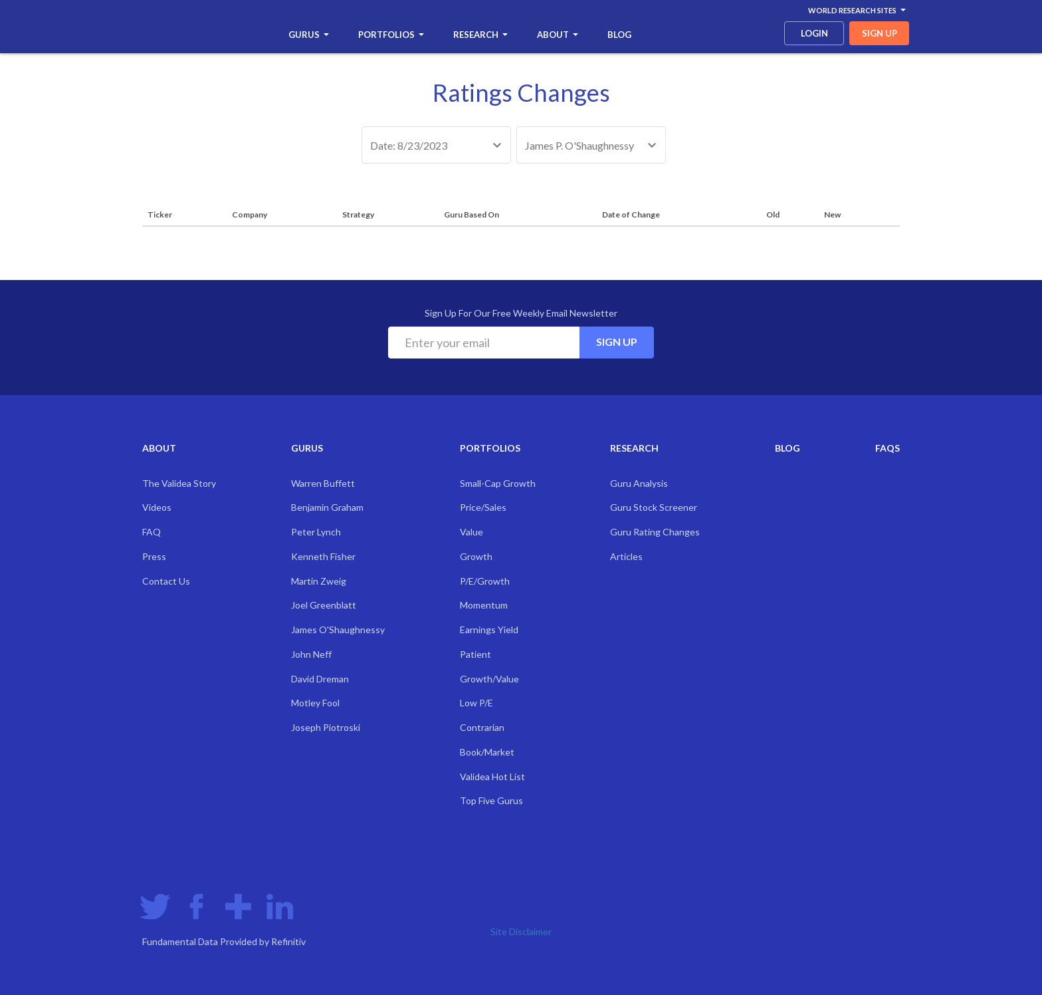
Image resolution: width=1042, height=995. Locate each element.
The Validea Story (179, 483)
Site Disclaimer (521, 931)
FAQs (887, 448)
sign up (879, 33)
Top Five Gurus (491, 800)
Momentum (484, 605)
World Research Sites (857, 10)
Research (480, 34)
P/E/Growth (485, 581)
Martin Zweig (318, 581)
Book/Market (487, 752)
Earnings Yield (489, 629)
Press (154, 556)
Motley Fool (315, 702)
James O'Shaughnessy (338, 629)
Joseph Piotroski (325, 727)
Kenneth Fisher (323, 556)
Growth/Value (489, 678)
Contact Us (166, 581)
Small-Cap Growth (498, 483)
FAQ (151, 531)
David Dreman (320, 678)
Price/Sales (483, 507)
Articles (626, 556)
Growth (476, 556)
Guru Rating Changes (655, 531)
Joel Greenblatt (323, 605)
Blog (619, 34)
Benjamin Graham (327, 507)
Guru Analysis (639, 483)
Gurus (308, 34)
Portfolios (391, 34)
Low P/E (476, 702)
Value (471, 531)
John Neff (311, 654)
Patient (475, 654)
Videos (156, 507)
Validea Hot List (492, 776)
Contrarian (482, 727)
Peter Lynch (316, 531)
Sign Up (616, 341)
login (814, 33)
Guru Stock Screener (653, 507)
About (557, 34)
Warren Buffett (323, 483)
